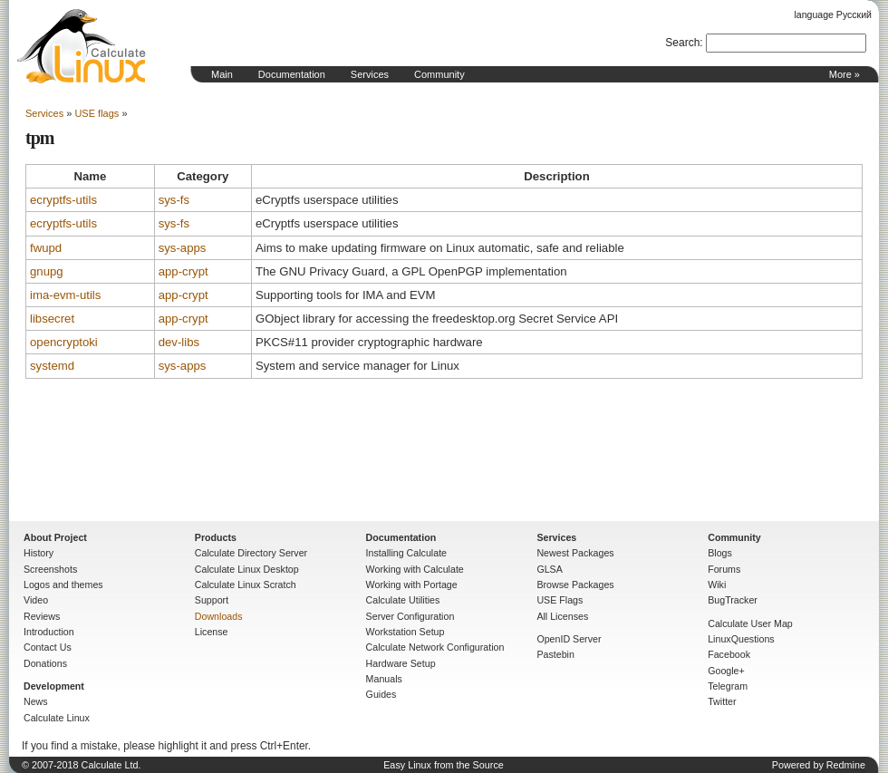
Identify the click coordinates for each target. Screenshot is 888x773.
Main (222, 74)
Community (439, 74)
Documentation (291, 74)
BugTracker (733, 599)
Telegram (728, 686)
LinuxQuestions (741, 638)
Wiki (717, 584)
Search (682, 42)
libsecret (52, 318)
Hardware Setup (401, 663)
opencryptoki (64, 342)
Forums (724, 569)
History (38, 552)
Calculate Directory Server (251, 552)
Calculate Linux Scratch (245, 584)
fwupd (46, 248)
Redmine (845, 764)
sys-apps (183, 248)
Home (81, 46)
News (36, 701)
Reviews (42, 616)
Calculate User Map (750, 623)
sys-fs (174, 200)
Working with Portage (412, 584)
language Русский (833, 14)
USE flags (96, 113)
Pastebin (555, 654)
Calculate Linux (57, 717)
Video (36, 599)
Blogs (720, 552)
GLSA (549, 569)
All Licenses (562, 616)
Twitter (722, 701)
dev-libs (179, 342)
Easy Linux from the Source (443, 764)
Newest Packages (574, 552)
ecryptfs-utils (63, 200)
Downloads (219, 616)
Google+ (726, 670)
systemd (52, 365)
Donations (45, 663)
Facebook (729, 654)
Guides (381, 694)
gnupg (46, 271)
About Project (55, 537)
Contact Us (48, 647)
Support (211, 599)
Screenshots (50, 569)
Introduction (49, 631)
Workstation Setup (405, 631)
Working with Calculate (415, 569)
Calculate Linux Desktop (247, 569)
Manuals (384, 678)
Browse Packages (574, 584)
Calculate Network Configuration (435, 647)
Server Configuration (410, 616)
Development (54, 686)
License (211, 631)
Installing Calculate (406, 552)
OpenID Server (568, 638)
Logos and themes (63, 584)
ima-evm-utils (65, 295)
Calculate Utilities (403, 599)
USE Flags (559, 599)
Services (370, 74)
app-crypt (183, 271)
